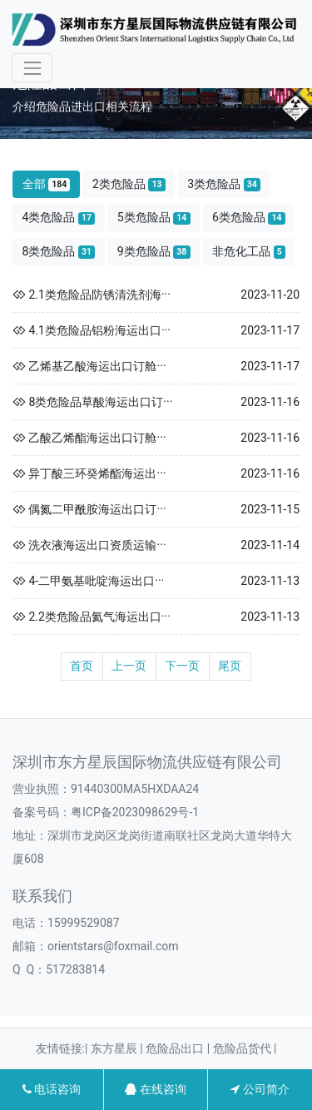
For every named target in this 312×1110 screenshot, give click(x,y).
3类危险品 (223, 184)
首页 (81, 665)
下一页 (182, 665)
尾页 (229, 665)
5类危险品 (154, 218)
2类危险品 (129, 184)
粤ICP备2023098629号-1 (135, 812)
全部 (46, 184)
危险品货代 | (245, 1048)
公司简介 (259, 1089)
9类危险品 (154, 252)
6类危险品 (248, 218)
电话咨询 (51, 1089)
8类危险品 (59, 252)
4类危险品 (59, 218)
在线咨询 (155, 1089)
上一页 (128, 665)
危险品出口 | (179, 1048)
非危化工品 (248, 252)
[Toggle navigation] (32, 67)
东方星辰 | (118, 1048)
